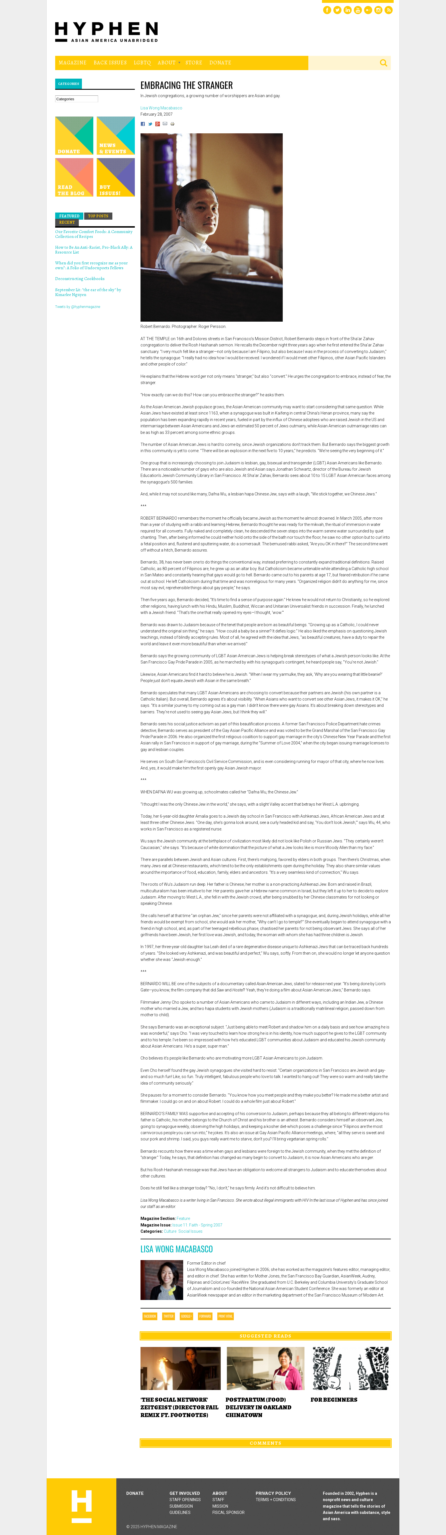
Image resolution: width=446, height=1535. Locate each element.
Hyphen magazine (82, 1506)
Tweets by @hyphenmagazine (77, 307)
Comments (266, 1443)
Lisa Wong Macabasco (177, 1249)
